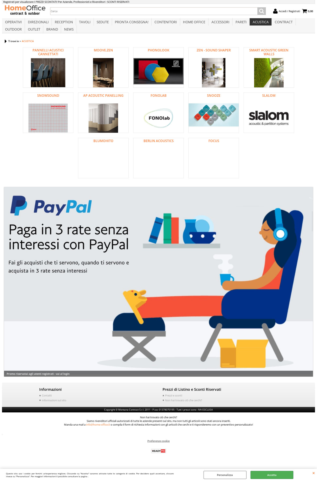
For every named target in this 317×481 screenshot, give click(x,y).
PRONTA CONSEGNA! (130, 23)
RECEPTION (63, 23)
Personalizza (225, 475)
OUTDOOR (13, 33)
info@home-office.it (98, 430)
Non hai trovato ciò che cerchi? (183, 406)
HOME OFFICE (192, 23)
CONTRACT (281, 23)
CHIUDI (313, 473)
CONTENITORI (164, 23)
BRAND (51, 33)
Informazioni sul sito (54, 406)
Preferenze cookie (158, 447)
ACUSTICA (258, 23)
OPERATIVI (13, 23)
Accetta (272, 475)
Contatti (47, 401)
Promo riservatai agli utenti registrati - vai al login (38, 379)
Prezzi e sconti (173, 401)
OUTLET (33, 33)
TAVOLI (84, 23)
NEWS (68, 33)
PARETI (238, 23)
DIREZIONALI (37, 23)
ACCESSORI (218, 23)
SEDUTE (102, 23)
